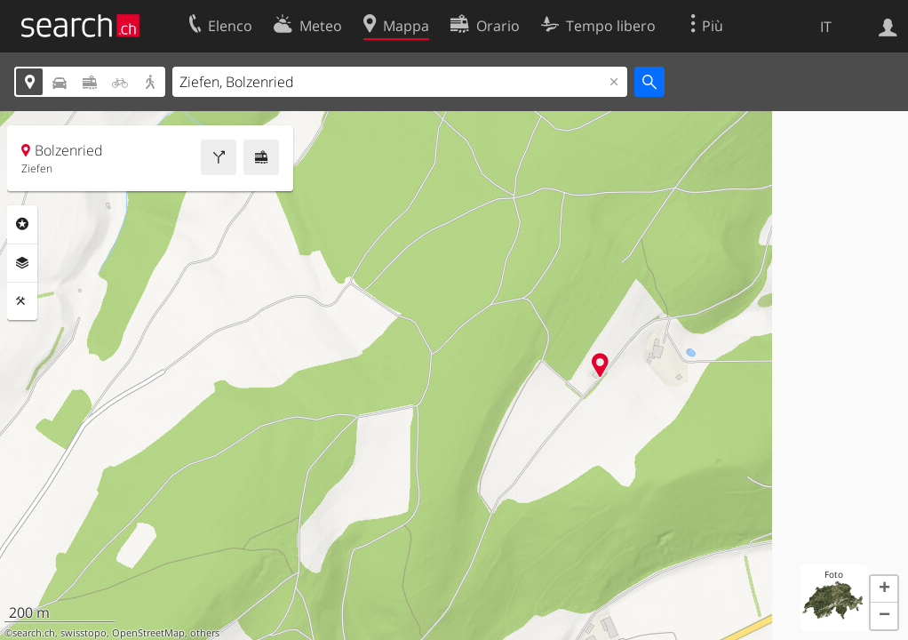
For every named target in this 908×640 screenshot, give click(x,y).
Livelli (22, 263)
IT (826, 26)
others (204, 633)
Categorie (22, 224)
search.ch (33, 633)
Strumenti (22, 301)
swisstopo (83, 633)
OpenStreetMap (148, 633)
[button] (884, 589)
